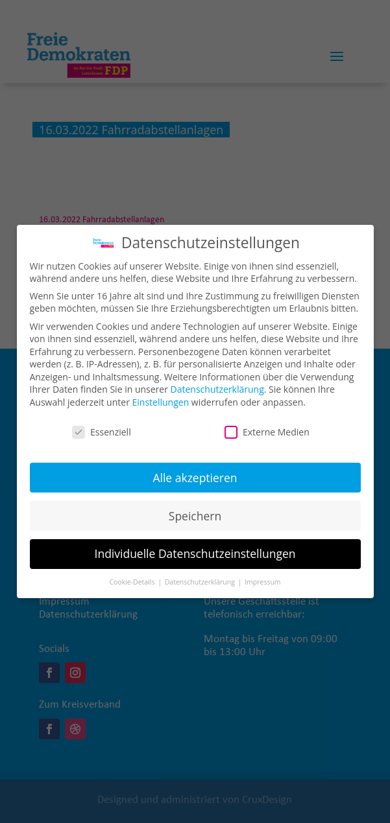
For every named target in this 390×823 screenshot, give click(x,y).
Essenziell (101, 423)
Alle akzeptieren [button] (194, 468)
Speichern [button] (195, 506)
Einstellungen (160, 393)
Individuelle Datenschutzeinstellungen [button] (195, 544)
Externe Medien (267, 423)
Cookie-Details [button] (132, 572)
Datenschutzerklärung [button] (201, 572)
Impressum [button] (262, 572)
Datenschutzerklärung (217, 380)
